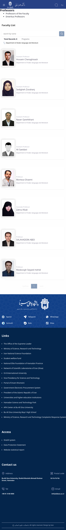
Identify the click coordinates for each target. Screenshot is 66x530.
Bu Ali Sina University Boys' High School (20, 412)
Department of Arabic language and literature (20, 43)
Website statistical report (14, 450)
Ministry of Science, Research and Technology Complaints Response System (35, 417)
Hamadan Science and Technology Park (20, 402)
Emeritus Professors (15, 16)
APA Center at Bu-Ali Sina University (18, 407)
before (26, 286)
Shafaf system (9, 440)
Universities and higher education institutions (22, 397)
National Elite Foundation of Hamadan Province (23, 363)
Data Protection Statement (15, 445)
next (42, 286)
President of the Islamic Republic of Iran (20, 392)
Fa (62, 5)
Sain (52, 525)
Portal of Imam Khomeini (14, 383)
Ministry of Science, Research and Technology (22, 348)
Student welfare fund (12, 358)
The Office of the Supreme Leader (17, 344)
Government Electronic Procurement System (22, 388)
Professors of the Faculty (17, 13)
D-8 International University (15, 373)
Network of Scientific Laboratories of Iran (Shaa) (23, 368)
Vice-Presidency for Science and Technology (22, 378)
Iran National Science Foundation (17, 353)
